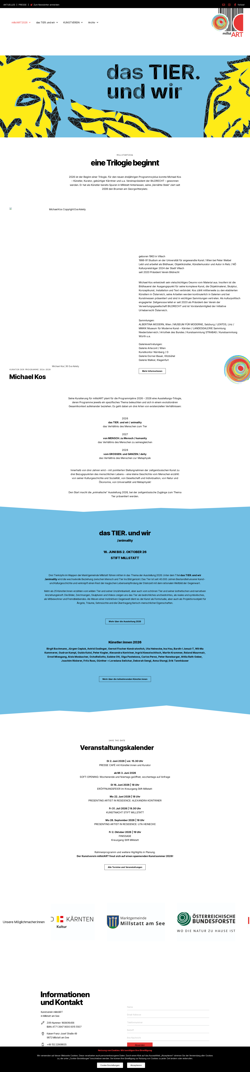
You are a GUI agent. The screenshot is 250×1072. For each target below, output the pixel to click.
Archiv (93, 22)
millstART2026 (21, 22)
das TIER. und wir (47, 22)
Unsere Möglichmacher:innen (24, 922)
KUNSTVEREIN (73, 22)
